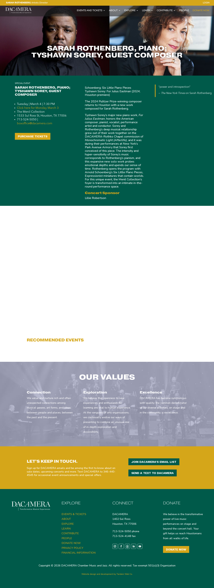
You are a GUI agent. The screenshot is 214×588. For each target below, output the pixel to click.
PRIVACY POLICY (72, 548)
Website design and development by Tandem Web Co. (107, 574)
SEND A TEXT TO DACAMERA (152, 473)
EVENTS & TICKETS (74, 514)
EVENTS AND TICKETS (89, 10)
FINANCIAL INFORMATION (79, 553)
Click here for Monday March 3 (38, 108)
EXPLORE (129, 10)
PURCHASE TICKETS (32, 136)
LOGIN (206, 3)
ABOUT (113, 10)
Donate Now (176, 549)
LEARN (146, 10)
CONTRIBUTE (165, 10)
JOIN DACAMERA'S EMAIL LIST (153, 462)
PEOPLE (184, 10)
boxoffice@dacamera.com (34, 123)
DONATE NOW (201, 10)
